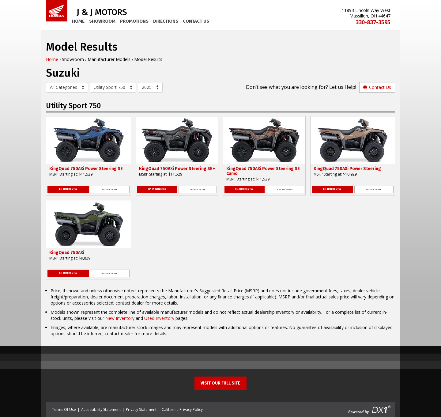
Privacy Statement (141, 409)
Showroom (102, 21)
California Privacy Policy (182, 409)
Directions (165, 21)
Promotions (134, 21)
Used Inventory (159, 318)
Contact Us (196, 21)
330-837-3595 (373, 22)
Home (78, 21)
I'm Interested (68, 189)
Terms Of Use (64, 409)
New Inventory (119, 318)
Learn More (110, 189)
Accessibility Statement (101, 409)
